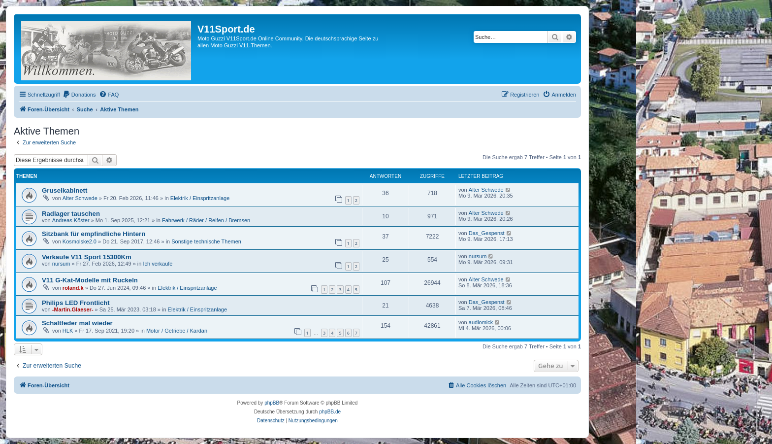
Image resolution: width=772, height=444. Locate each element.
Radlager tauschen (71, 213)
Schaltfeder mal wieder (77, 323)
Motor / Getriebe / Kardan (176, 331)
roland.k (73, 288)
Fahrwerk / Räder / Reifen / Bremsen (206, 220)
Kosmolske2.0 (79, 241)
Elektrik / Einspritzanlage (199, 198)
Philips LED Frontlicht (76, 303)
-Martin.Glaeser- (73, 309)
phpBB (271, 403)
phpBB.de (330, 411)
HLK (68, 331)
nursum (61, 264)
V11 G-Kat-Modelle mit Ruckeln (90, 280)
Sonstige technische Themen (206, 241)
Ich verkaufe (158, 264)
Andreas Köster (71, 220)
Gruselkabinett (64, 190)
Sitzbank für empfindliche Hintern (93, 234)
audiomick (481, 322)
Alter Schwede (80, 198)
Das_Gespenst (487, 233)
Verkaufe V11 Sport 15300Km (86, 257)
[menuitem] (79, 95)
